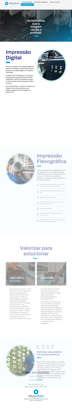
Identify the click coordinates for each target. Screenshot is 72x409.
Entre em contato (55, 2)
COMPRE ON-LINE (27, 4)
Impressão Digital (27, 2)
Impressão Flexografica (41, 2)
